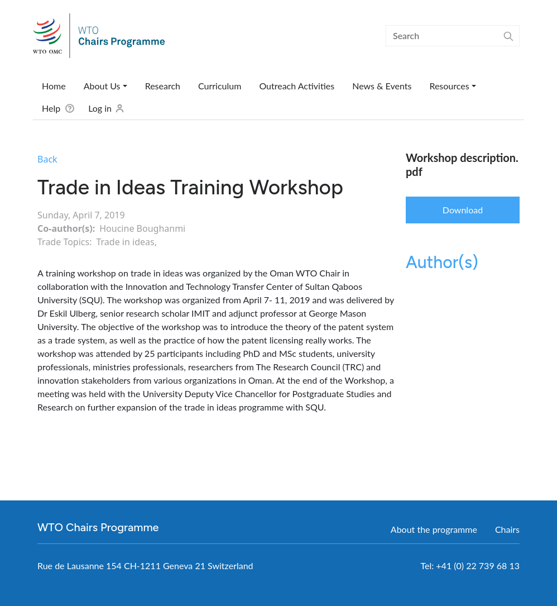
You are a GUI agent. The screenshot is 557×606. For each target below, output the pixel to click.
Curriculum (219, 85)
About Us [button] (102, 85)
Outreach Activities (296, 85)
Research (162, 85)
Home (54, 85)
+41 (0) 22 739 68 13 (478, 565)
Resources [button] (449, 85)
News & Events (381, 85)
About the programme (434, 529)
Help (51, 108)
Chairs (507, 529)
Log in (100, 108)
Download (463, 209)
